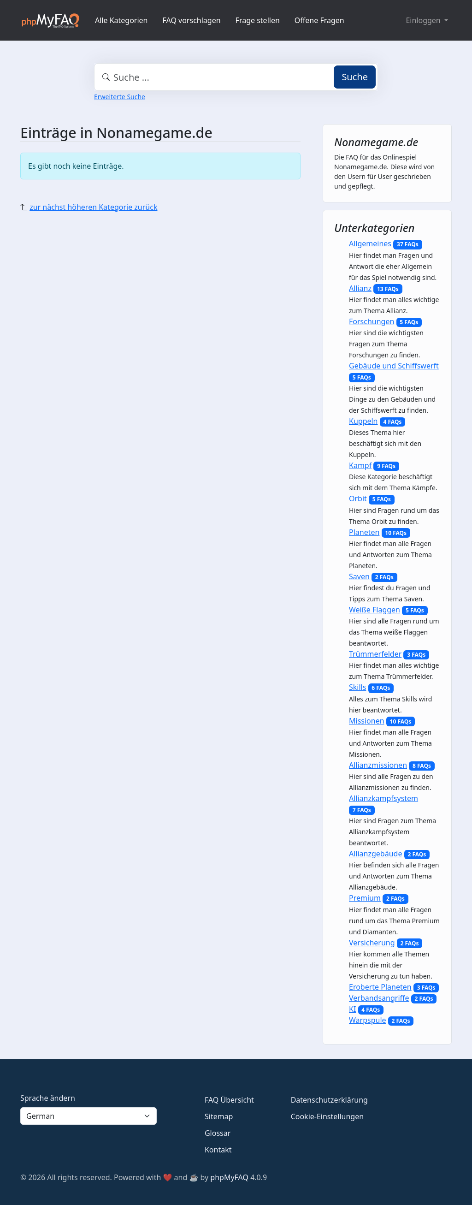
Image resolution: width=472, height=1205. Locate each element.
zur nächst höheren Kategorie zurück (93, 207)
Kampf (360, 465)
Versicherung (372, 943)
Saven (359, 576)
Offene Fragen (319, 20)
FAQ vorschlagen (192, 20)
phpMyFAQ (229, 1177)
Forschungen (371, 321)
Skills (357, 687)
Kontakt (218, 1150)
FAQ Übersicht (229, 1100)
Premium (365, 898)
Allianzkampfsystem (383, 798)
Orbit (358, 498)
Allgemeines (370, 243)
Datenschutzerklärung (329, 1100)
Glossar (217, 1133)
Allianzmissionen (378, 765)
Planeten (364, 532)
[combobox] (236, 77)
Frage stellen (258, 20)
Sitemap (219, 1116)
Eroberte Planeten (380, 987)
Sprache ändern (47, 1098)
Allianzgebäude (375, 854)
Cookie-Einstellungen (327, 1116)
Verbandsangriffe (379, 998)
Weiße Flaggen (374, 610)
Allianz (360, 288)
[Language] (88, 1116)
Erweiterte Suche (119, 96)
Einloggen (424, 20)
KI (352, 1009)
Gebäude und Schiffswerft (394, 366)
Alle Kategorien (121, 20)
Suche (355, 77)
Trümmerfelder (375, 654)
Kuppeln (363, 421)
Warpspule (367, 1020)
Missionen (366, 721)
